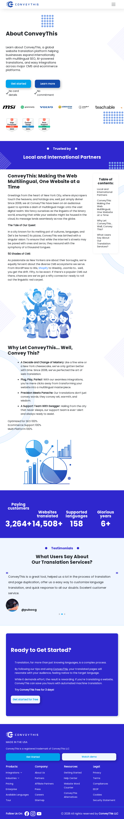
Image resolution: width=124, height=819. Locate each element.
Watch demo (89, 756)
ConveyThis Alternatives (70, 795)
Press (38, 789)
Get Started (33, 757)
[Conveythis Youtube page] (39, 814)
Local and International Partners (104, 192)
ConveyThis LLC (108, 813)
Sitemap (39, 800)
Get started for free (25, 699)
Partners (39, 778)
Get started (18, 84)
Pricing (9, 783)
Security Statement (104, 800)
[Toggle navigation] (113, 4)
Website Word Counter (72, 785)
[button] (18, 773)
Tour (8, 800)
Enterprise (11, 789)
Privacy (97, 772)
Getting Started (73, 772)
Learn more (47, 84)
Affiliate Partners (44, 783)
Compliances (100, 783)
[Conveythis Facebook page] (26, 813)
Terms (96, 778)
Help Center (70, 778)
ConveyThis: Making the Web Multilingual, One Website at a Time (105, 208)
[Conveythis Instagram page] (33, 813)
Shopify (43, 268)
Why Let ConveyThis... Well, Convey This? (104, 225)
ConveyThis (60, 669)
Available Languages (17, 794)
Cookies (97, 794)
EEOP (95, 789)
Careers (39, 794)
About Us (40, 772)
